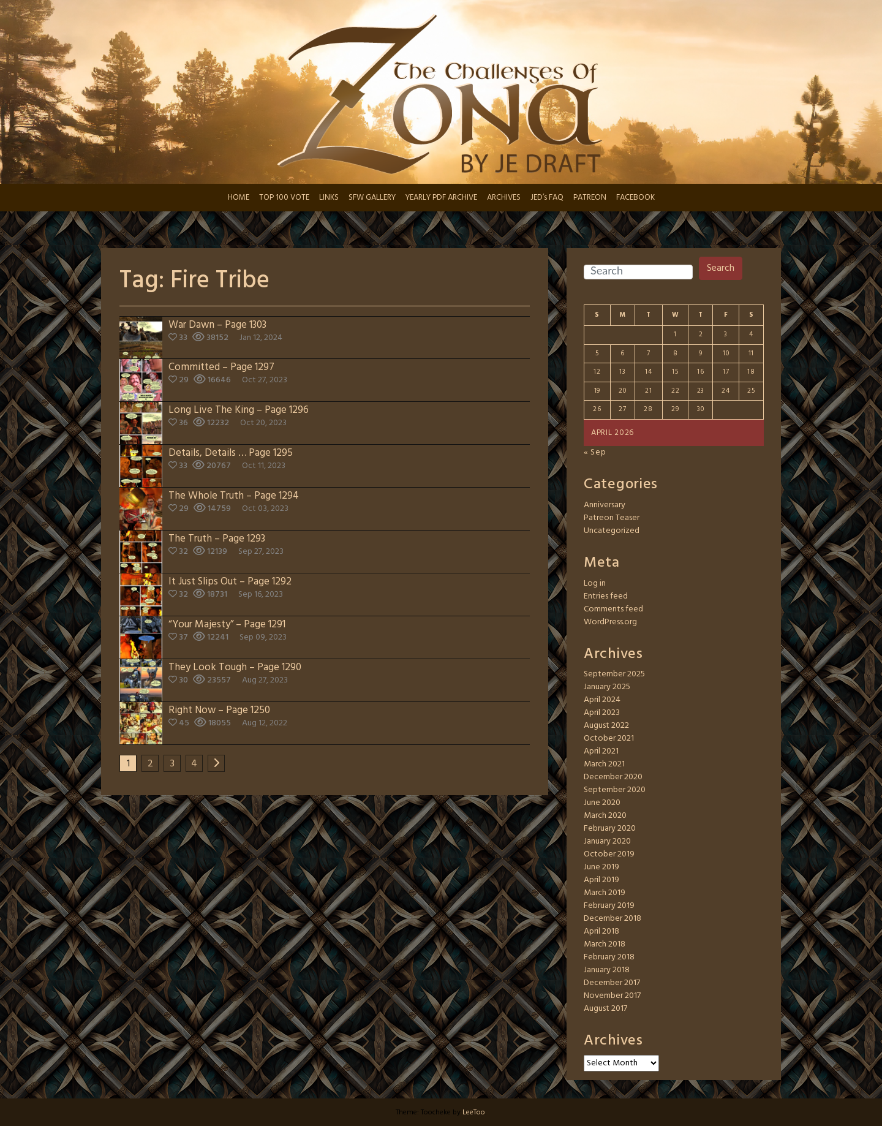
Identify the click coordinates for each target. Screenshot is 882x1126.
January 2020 (607, 841)
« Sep (595, 452)
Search (720, 268)
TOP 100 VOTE (284, 197)
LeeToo (473, 1112)
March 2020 (605, 816)
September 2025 (614, 674)
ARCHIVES (504, 197)
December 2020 (613, 777)
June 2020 (602, 803)
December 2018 (612, 919)
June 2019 (601, 867)
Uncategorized (611, 531)
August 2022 (606, 726)
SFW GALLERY (372, 197)
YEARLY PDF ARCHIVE (441, 197)
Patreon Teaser (611, 518)
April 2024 (602, 700)
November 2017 (612, 996)
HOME (238, 197)
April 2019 (601, 880)
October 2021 (609, 738)
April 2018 (601, 931)
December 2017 (612, 983)
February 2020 (610, 829)
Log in (595, 583)
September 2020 (615, 790)
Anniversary (604, 505)
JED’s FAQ (547, 197)
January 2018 (607, 970)
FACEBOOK (635, 197)
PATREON (589, 197)
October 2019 (609, 854)
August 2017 (605, 1009)
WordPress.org (610, 622)
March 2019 (604, 893)
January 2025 (607, 687)
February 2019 (609, 906)
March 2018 (604, 944)
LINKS (329, 197)
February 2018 (609, 957)
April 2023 (602, 713)
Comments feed (613, 609)
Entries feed (606, 596)
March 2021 (604, 764)
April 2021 (601, 751)
